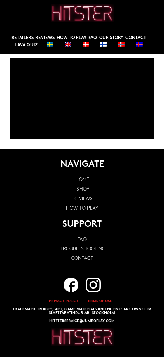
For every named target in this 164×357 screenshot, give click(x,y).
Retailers (22, 38)
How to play (72, 38)
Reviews (45, 38)
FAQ (92, 38)
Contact (135, 38)
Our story (111, 38)
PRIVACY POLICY (63, 301)
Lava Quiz (26, 45)
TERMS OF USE (99, 301)
